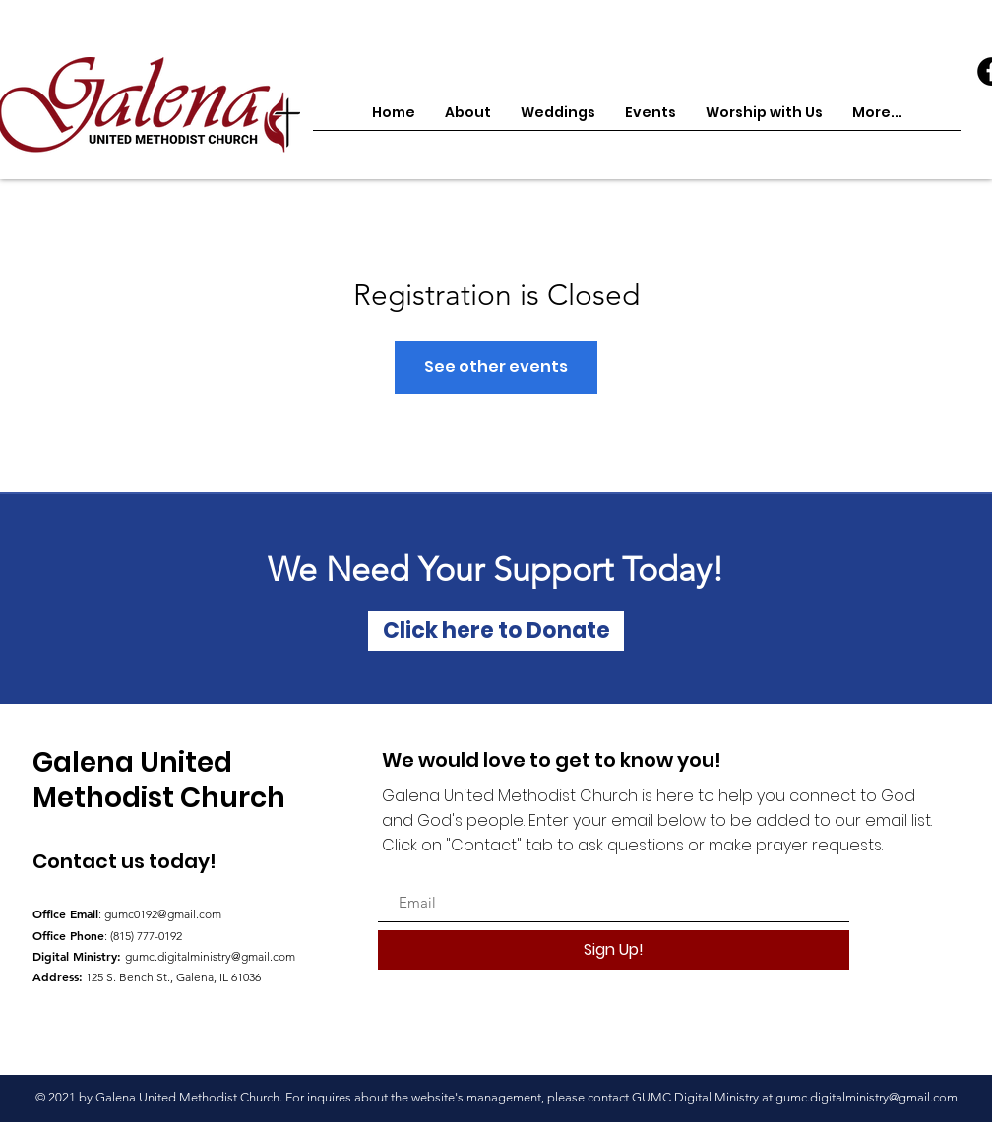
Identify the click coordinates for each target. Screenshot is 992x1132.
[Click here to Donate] (496, 631)
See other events (496, 366)
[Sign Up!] (613, 950)
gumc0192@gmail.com (162, 914)
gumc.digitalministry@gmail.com (210, 956)
